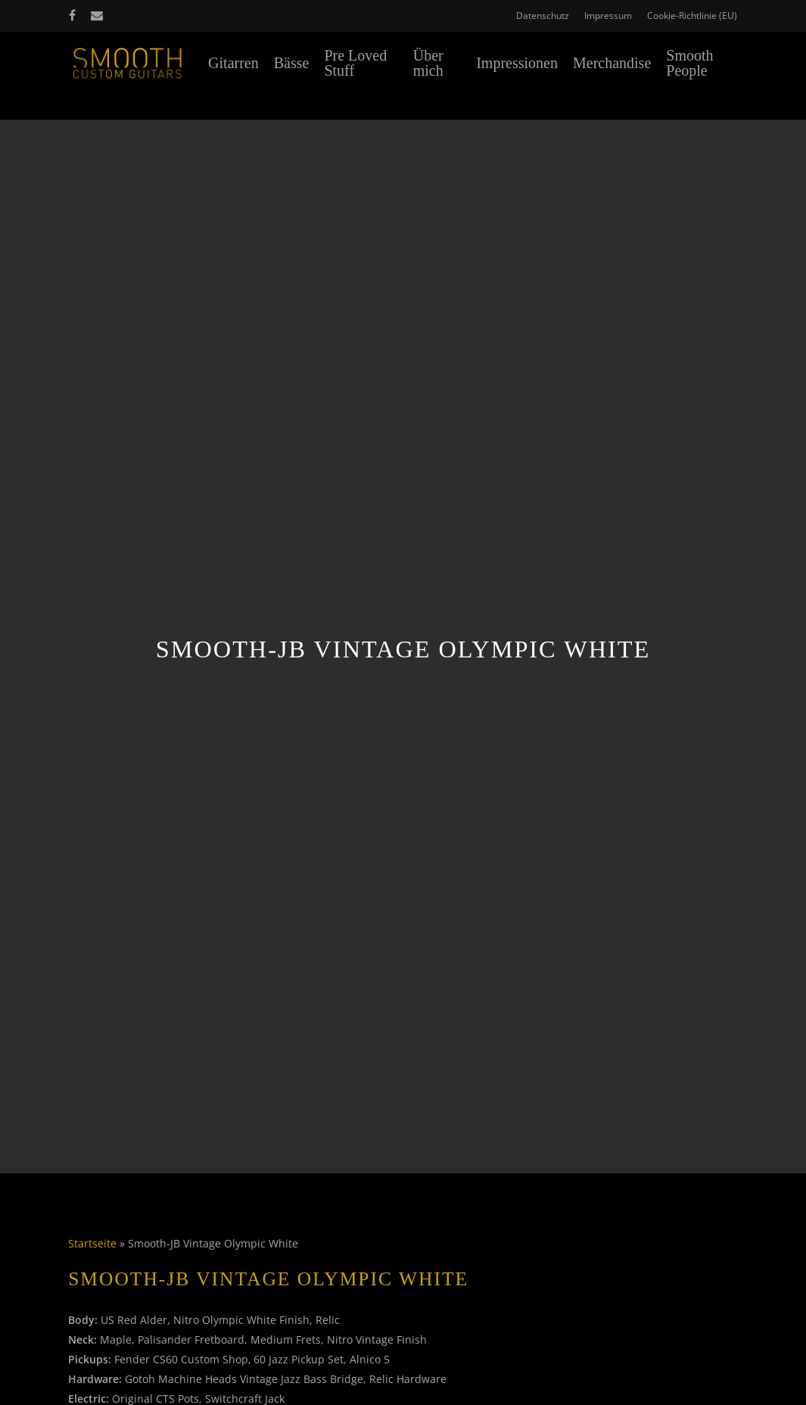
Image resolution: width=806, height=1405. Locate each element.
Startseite (92, 1243)
